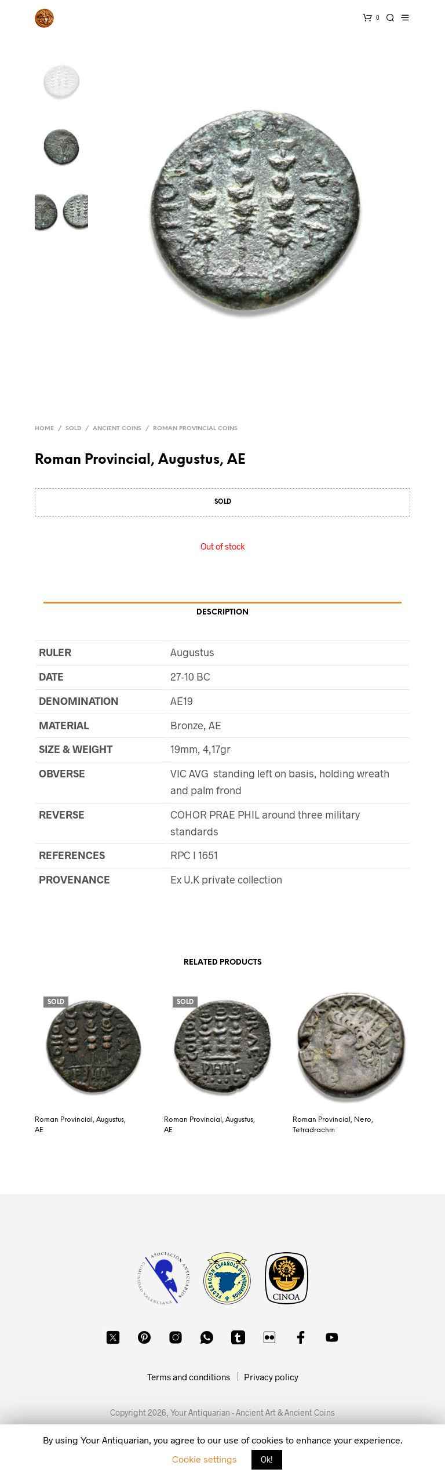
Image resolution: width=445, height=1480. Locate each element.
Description (222, 612)
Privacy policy (271, 1377)
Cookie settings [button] (204, 1458)
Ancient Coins (117, 429)
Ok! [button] (267, 1459)
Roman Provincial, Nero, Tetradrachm (333, 1125)
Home (44, 429)
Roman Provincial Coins (195, 429)
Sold (73, 429)
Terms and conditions (188, 1377)
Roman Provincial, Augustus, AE (80, 1125)
